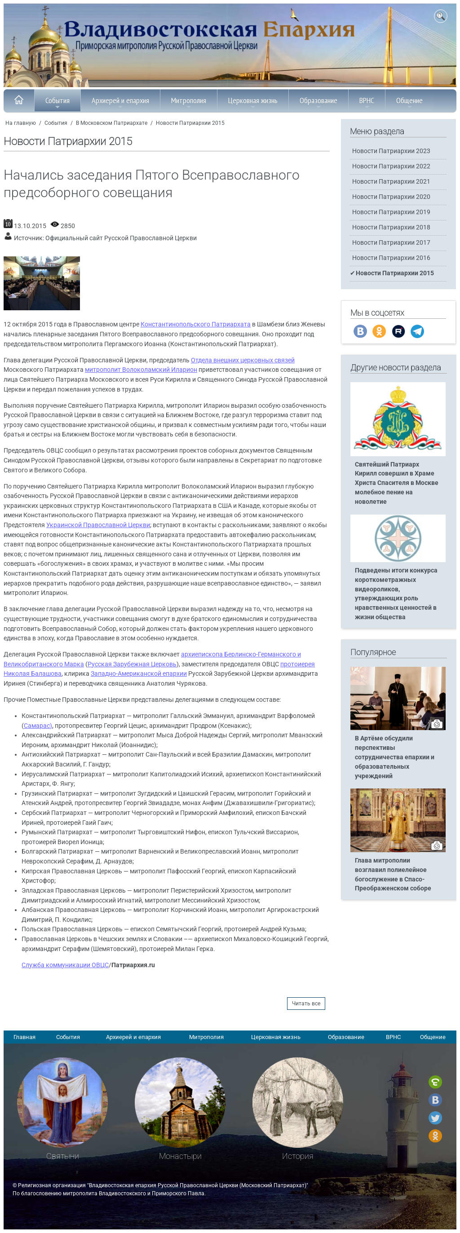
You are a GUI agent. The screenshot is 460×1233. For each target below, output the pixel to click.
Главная (24, 1037)
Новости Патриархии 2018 (391, 227)
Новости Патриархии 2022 (391, 166)
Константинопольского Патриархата (196, 324)
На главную (20, 123)
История (298, 1156)
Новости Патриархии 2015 (190, 123)
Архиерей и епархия (120, 102)
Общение (409, 102)
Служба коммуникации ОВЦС (65, 965)
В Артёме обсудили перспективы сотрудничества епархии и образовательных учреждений (394, 757)
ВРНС (366, 102)
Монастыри (180, 1156)
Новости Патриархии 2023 (391, 151)
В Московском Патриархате (111, 123)
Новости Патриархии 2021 (391, 181)
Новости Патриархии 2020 (391, 197)
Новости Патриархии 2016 (391, 258)
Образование (318, 102)
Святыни (62, 1156)
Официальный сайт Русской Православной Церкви (121, 238)
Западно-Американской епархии (139, 674)
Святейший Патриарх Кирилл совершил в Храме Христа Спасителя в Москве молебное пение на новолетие (396, 483)
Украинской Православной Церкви (98, 525)
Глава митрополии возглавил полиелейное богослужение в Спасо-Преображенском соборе (393, 875)
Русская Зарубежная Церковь (132, 664)
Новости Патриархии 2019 (391, 212)
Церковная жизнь (253, 102)
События (57, 102)
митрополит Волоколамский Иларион (141, 370)
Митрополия (188, 102)
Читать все (306, 1003)
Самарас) (38, 726)
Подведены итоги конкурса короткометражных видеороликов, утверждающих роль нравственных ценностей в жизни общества (396, 594)
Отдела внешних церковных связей (243, 360)
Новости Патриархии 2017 (391, 243)
